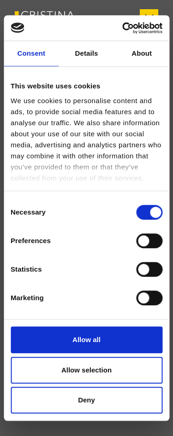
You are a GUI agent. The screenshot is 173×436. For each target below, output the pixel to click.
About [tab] (141, 53)
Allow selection (86, 370)
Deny (86, 400)
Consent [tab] (31, 53)
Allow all (86, 339)
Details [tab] (86, 53)
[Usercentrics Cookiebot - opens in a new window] (123, 28)
